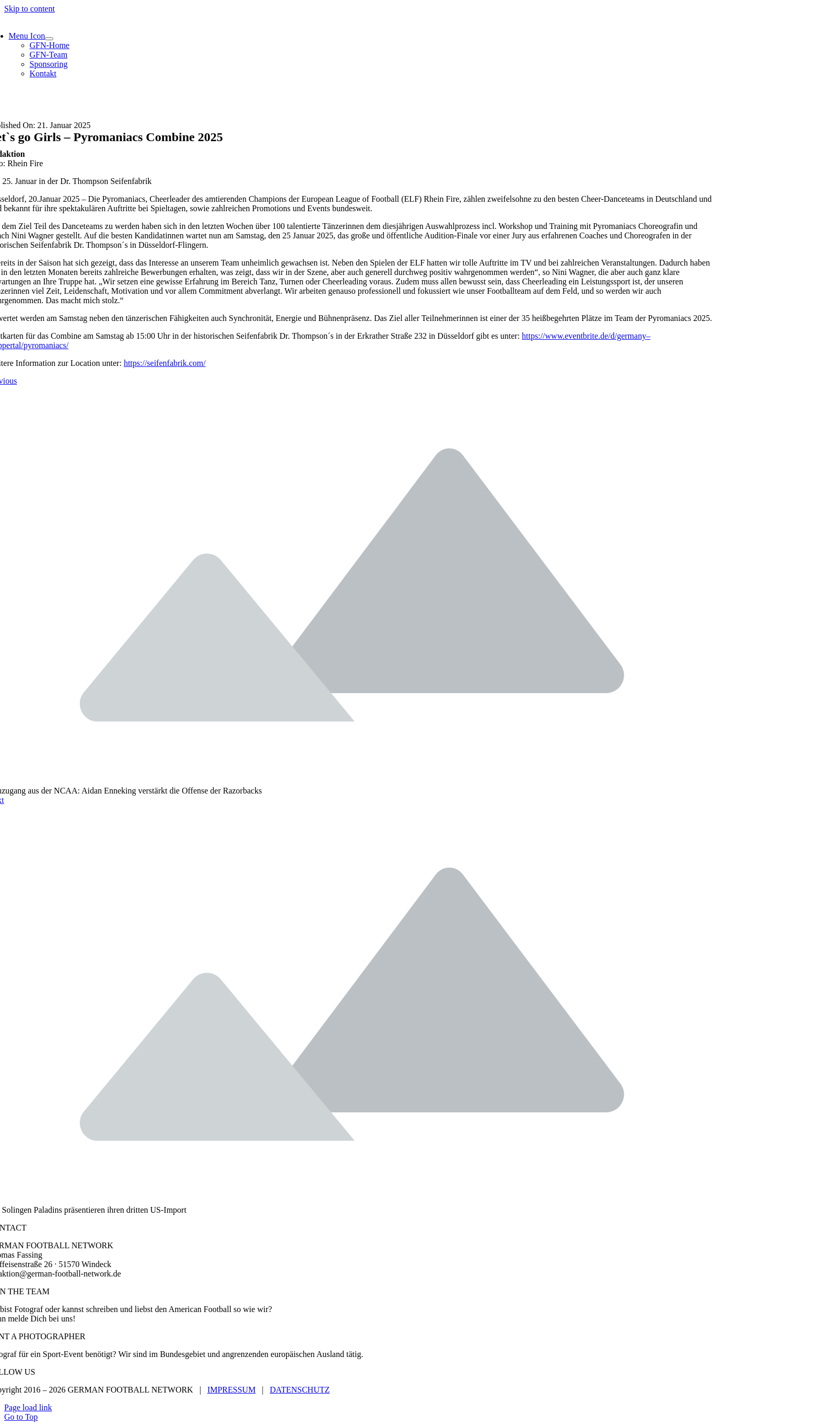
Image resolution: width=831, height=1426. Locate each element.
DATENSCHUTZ (300, 1389)
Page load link (28, 1407)
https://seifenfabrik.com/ (165, 363)
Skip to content (29, 8)
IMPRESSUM (231, 1389)
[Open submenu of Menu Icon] (49, 38)
